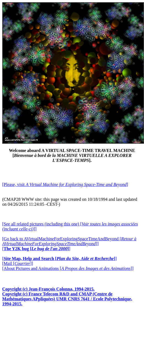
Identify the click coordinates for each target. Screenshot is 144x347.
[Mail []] (17, 263)
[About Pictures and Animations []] (68, 268)
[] (36, 248)
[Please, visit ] (65, 184)
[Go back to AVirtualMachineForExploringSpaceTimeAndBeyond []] (69, 241)
